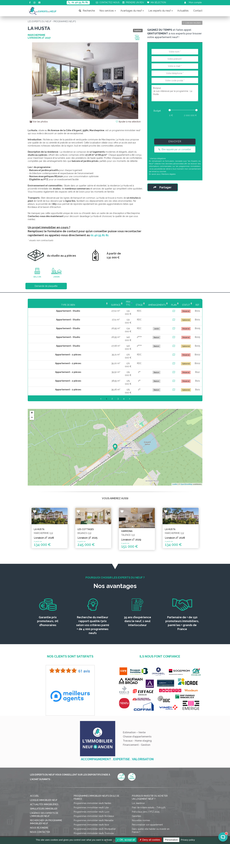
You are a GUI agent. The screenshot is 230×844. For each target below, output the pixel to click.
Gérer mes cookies (151, 825)
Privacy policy (188, 839)
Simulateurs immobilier (43, 776)
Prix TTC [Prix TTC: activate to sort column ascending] (97, 302)
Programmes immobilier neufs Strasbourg (94, 810)
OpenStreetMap (186, 454)
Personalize (171, 839)
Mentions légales (168, 174)
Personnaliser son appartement (147, 792)
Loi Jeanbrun (138, 771)
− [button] (32, 387)
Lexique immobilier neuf (43, 768)
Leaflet (174, 454)
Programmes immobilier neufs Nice (91, 792)
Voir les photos (39, 121)
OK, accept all (126, 839)
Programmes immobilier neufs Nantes (92, 771)
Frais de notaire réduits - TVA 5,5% (148, 775)
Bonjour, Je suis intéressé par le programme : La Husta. (174, 93)
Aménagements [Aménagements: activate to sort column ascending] (139, 302)
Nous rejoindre (39, 795)
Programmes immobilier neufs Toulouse (94, 801)
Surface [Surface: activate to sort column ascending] (77, 302)
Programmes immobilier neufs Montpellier (95, 797)
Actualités (183, 10)
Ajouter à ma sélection (128, 121)
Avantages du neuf (132, 10)
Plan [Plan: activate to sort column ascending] (162, 302)
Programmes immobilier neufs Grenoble (94, 805)
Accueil (34, 764)
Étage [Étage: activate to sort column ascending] (115, 302)
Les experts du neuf (160, 10)
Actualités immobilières (44, 772)
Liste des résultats (192, 23)
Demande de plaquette (46, 286)
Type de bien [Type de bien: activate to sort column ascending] (47, 302)
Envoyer (174, 141)
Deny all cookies (150, 839)
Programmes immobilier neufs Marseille (93, 788)
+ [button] (32, 383)
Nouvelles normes (141, 788)
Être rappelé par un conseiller (175, 149)
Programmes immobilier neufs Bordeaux (94, 784)
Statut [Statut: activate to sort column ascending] (179, 302)
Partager (162, 187)
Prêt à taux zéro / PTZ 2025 (145, 780)
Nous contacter (40, 800)
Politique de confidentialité (124, 825)
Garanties (136, 784)
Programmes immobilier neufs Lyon (91, 780)
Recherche (87, 10)
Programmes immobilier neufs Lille (91, 775)
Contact (197, 10)
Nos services (107, 10)
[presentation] (174, 127)
